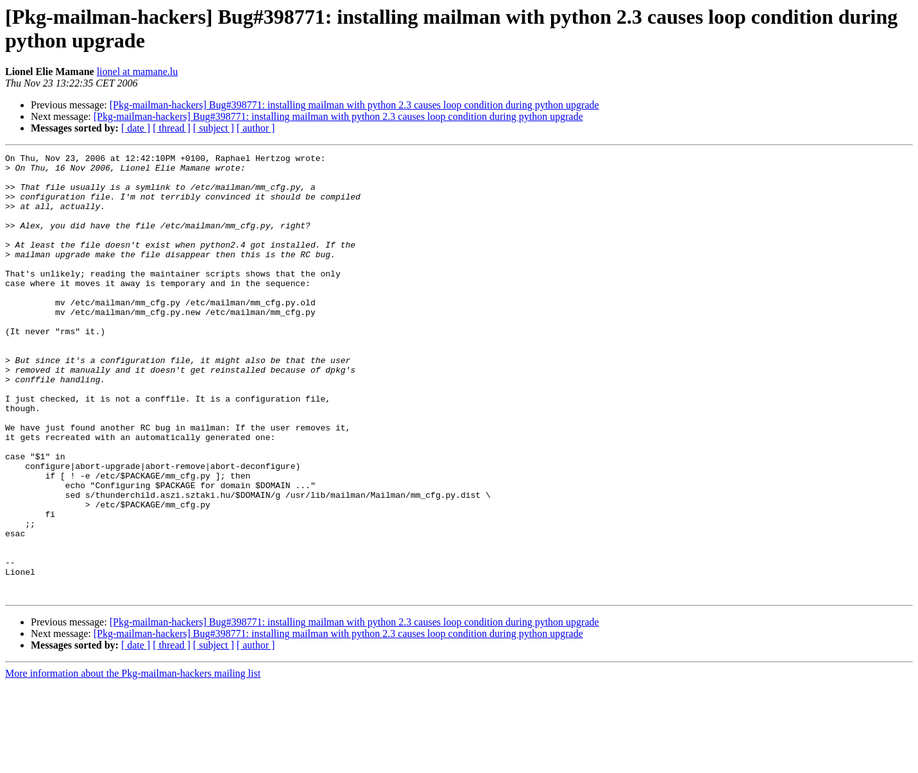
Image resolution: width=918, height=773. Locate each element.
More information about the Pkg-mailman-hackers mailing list (132, 761)
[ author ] (256, 128)
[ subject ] (213, 128)
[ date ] (135, 128)
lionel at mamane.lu (137, 71)
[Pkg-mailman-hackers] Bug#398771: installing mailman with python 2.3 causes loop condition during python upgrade (354, 104)
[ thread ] (172, 128)
